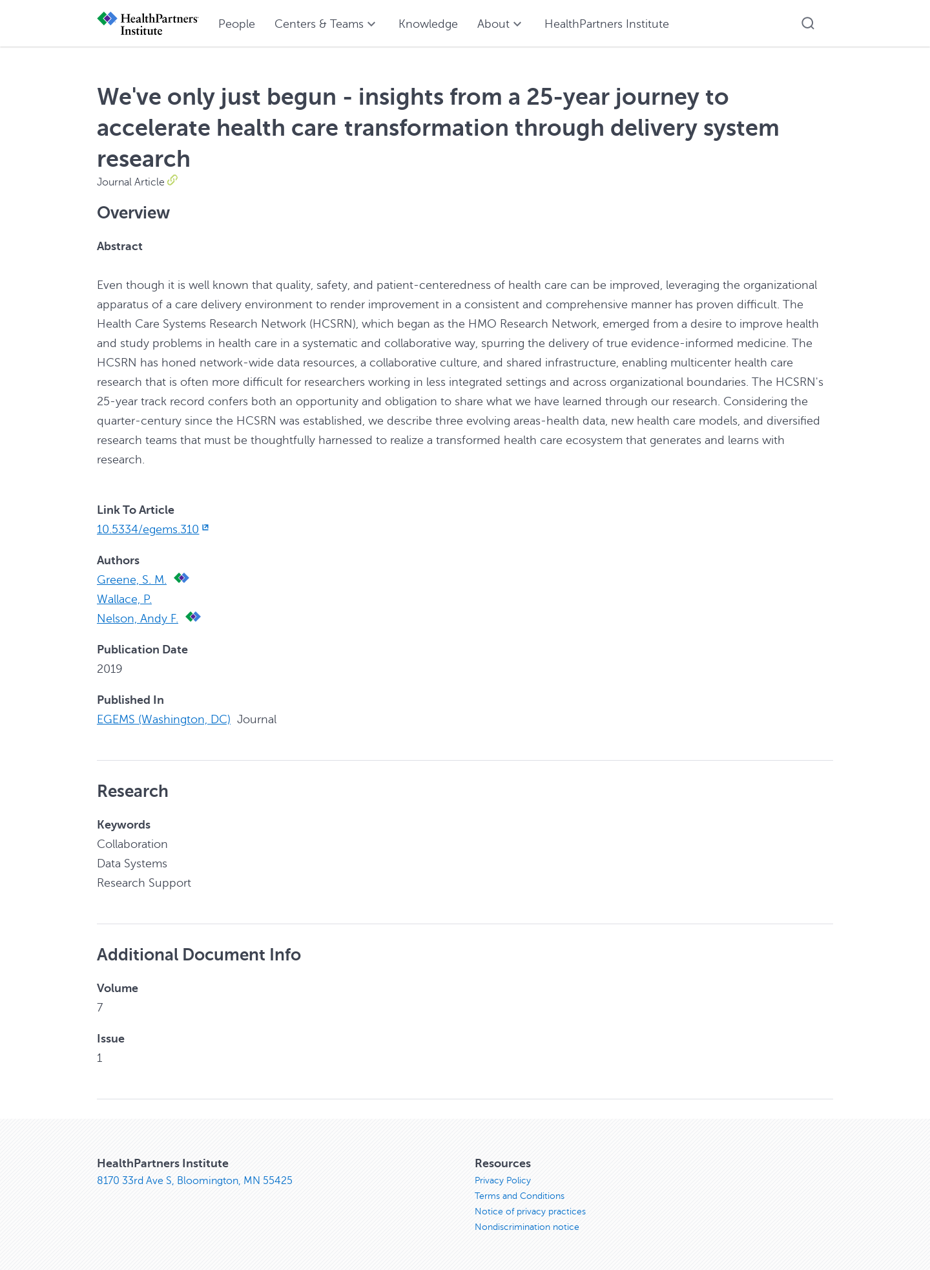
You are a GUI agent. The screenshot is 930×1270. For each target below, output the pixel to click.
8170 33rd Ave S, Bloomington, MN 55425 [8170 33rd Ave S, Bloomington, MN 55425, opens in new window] (195, 1181)
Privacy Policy (503, 1180)
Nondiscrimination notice (527, 1227)
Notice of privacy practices (530, 1211)
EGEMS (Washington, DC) (164, 719)
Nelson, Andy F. (137, 618)
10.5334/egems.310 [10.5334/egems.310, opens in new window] (154, 529)
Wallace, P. (124, 599)
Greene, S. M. (132, 579)
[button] (808, 23)
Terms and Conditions (519, 1196)
